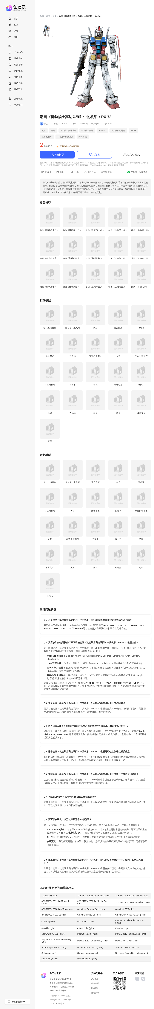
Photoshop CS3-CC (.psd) (54, 947)
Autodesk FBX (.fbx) (124, 909)
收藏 (46, 172)
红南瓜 (141, 384)
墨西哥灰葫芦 (141, 356)
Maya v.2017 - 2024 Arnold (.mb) (130, 934)
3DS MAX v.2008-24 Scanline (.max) (132, 902)
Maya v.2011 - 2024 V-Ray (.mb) (92, 940)
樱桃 (95, 384)
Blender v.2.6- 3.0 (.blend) (54, 915)
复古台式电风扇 (72, 328)
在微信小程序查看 (137, 172)
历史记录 (15, 64)
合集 (13, 31)
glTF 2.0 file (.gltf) (85, 928)
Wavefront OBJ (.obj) (87, 958)
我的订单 (15, 83)
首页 (13, 18)
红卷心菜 (118, 384)
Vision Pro (54, 990)
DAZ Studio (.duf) (85, 921)
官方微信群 (106, 172)
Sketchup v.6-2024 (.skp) (127, 947)
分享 (75, 172)
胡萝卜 (72, 384)
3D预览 (94, 154)
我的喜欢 (15, 77)
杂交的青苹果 (95, 356)
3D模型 (64, 887)
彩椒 (50, 413)
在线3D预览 (83, 841)
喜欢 (61, 172)
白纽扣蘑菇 (50, 384)
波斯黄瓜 (141, 413)
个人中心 (15, 52)
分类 (13, 25)
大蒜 (95, 328)
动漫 (48, 16)
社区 (13, 37)
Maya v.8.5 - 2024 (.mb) (126, 940)
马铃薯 (141, 328)
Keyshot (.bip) (121, 928)
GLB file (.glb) (48, 928)
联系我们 (15, 105)
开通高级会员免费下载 (69, 146)
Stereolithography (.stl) (88, 953)
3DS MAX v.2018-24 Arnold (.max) (93, 895)
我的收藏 (15, 71)
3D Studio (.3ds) (49, 895)
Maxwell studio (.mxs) (87, 934)
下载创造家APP (17, 1001)
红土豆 (118, 539)
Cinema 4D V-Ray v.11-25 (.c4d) (130, 915)
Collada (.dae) (48, 921)
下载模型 (57, 154)
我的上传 (15, 58)
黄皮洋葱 (118, 328)
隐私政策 (95, 983)
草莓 (50, 441)
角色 (54, 16)
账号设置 (15, 98)
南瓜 (95, 413)
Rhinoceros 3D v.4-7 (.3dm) (90, 947)
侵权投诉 (90, 172)
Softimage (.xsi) (49, 953)
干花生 (95, 539)
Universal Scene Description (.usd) (131, 953)
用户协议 (95, 979)
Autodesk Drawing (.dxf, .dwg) (91, 909)
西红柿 (72, 356)
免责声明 (95, 993)
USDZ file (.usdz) (50, 958)
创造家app (93, 829)
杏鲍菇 (72, 413)
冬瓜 (118, 482)
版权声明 (95, 988)
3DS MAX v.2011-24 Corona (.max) (131, 895)
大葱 (118, 356)
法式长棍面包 (49, 328)
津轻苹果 (50, 356)
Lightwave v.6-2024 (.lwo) (53, 934)
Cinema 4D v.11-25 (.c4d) (89, 915)
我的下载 (15, 89)
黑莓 (118, 413)
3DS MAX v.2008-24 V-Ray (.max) (57, 909)
